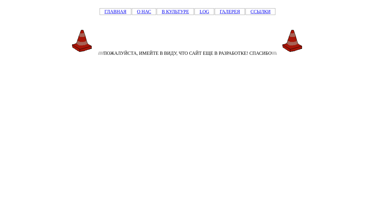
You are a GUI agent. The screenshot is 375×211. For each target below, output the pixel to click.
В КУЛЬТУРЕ (175, 11)
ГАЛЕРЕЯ (230, 11)
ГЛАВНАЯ (116, 11)
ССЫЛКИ (260, 11)
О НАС (144, 11)
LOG (204, 11)
